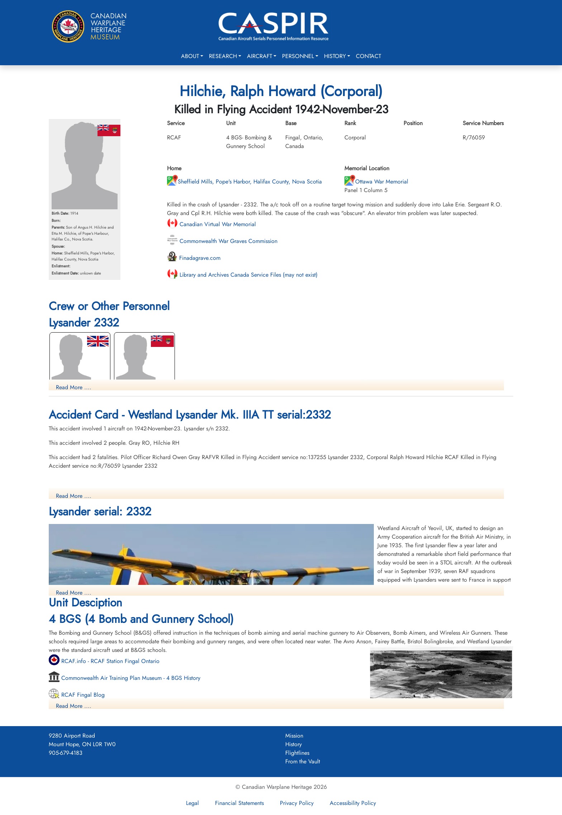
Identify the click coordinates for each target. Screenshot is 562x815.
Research (223, 56)
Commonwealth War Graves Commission (222, 241)
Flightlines (297, 753)
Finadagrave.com (193, 258)
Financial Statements (239, 803)
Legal (192, 803)
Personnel (298, 56)
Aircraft (259, 56)
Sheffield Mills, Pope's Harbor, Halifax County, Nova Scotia (244, 181)
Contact (368, 56)
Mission (294, 735)
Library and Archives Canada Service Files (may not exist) (242, 275)
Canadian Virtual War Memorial (211, 224)
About (190, 56)
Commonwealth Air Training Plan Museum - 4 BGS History (124, 678)
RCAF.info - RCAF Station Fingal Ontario (104, 661)
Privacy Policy (297, 803)
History (335, 56)
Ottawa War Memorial (376, 181)
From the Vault (302, 761)
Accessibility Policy (353, 803)
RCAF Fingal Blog (77, 695)
